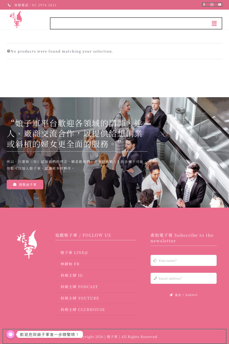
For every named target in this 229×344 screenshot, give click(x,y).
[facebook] (204, 4)
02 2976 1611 (44, 5)
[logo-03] (26, 231)
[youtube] (220, 4)
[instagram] (212, 4)
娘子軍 (113, 336)
